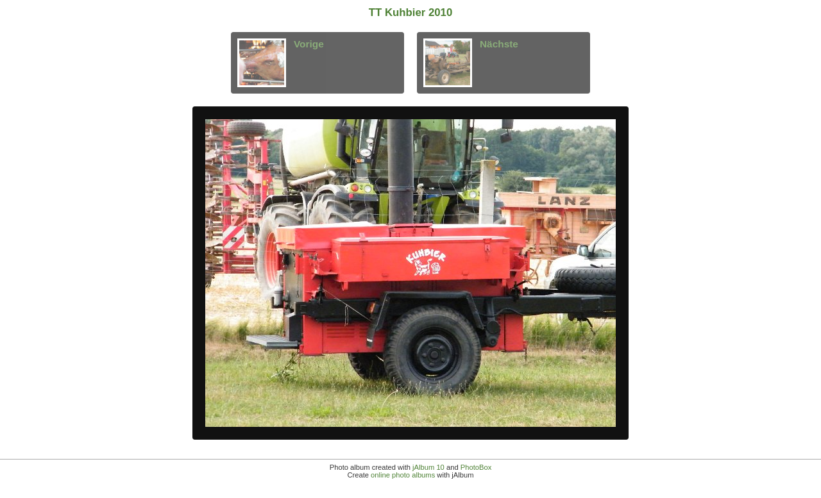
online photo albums (403, 475)
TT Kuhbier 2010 (411, 12)
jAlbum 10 (428, 467)
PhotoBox (476, 467)
